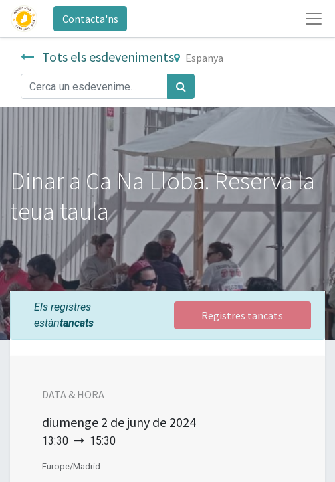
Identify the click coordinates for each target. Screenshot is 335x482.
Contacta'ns (90, 18)
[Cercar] (181, 86)
